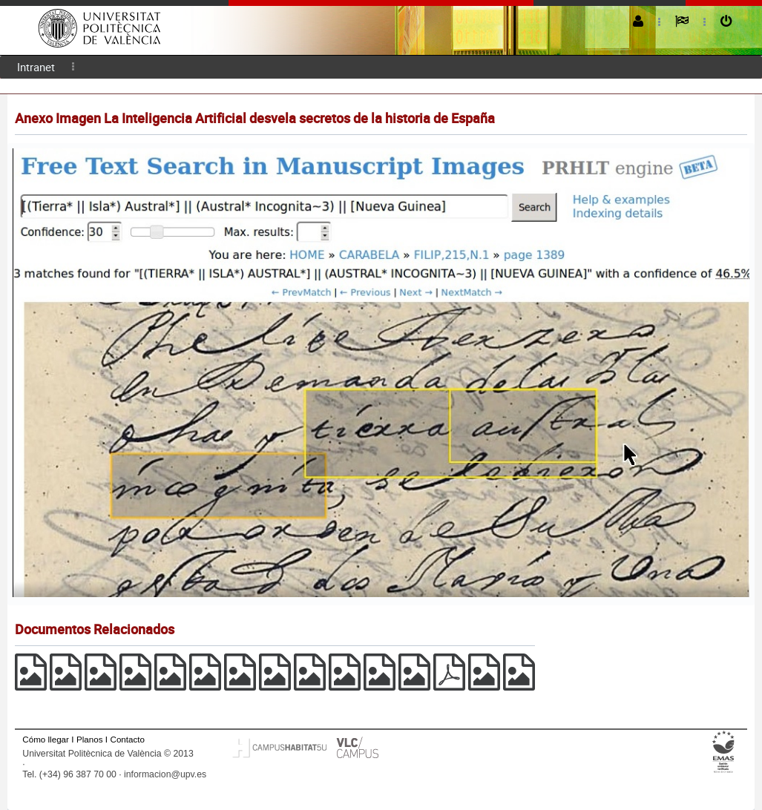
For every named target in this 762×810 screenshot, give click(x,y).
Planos (89, 739)
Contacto (128, 739)
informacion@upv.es (165, 774)
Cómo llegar (45, 739)
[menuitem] (36, 67)
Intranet (36, 66)
